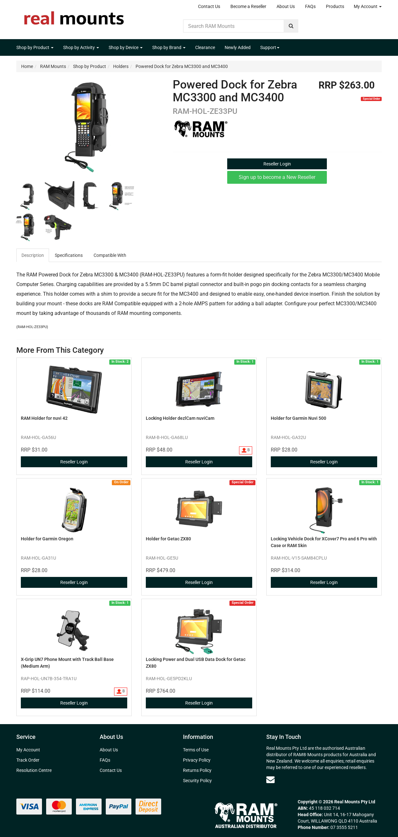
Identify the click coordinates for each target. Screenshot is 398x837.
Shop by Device (126, 47)
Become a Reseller (248, 6)
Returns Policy (197, 770)
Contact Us (209, 6)
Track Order (27, 760)
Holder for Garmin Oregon (47, 538)
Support (269, 47)
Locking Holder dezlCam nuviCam (180, 418)
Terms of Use (196, 749)
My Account (368, 6)
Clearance (205, 47)
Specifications (69, 255)
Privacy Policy (197, 760)
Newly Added (238, 47)
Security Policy (197, 780)
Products (335, 6)
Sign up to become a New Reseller (277, 177)
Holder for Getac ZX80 (168, 538)
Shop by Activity (81, 47)
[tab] (33, 255)
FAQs (310, 6)
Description (32, 255)
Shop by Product (35, 47)
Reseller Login (277, 163)
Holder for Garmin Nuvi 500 (298, 418)
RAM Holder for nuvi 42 (44, 418)
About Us (286, 6)
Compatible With (110, 255)
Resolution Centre (34, 770)
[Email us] (270, 779)
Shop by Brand (169, 47)
